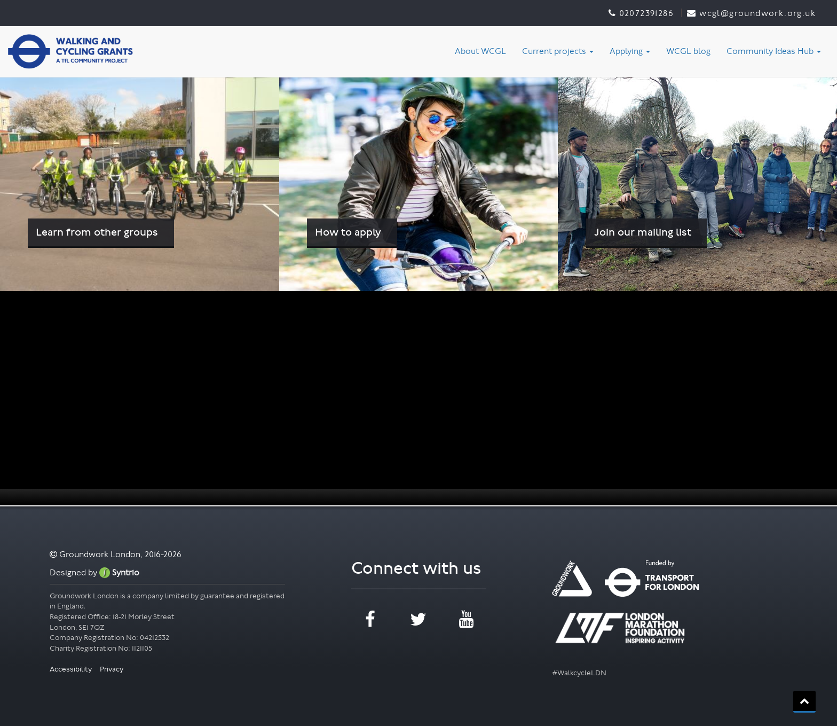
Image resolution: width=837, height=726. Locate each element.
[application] (418, 398)
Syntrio (119, 572)
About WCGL (480, 51)
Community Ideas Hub (774, 51)
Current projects (558, 51)
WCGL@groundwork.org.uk (757, 13)
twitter (418, 619)
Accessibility (71, 669)
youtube (466, 619)
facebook (370, 619)
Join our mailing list (642, 232)
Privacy (111, 669)
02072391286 (646, 13)
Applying (630, 51)
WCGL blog (688, 51)
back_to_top (804, 701)
